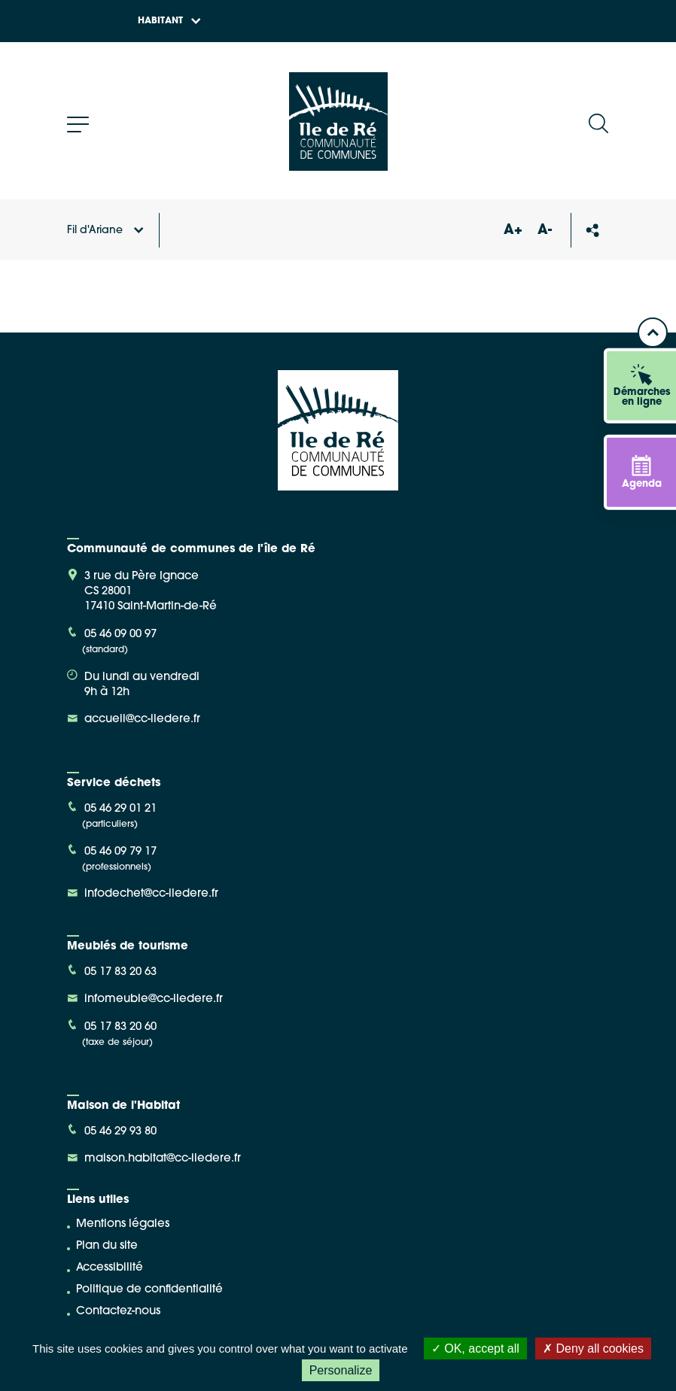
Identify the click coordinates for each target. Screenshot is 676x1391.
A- (544, 230)
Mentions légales (122, 1224)
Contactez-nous (118, 1311)
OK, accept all (475, 1348)
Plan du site (107, 1246)
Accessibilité (109, 1268)
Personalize (341, 1370)
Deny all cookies (593, 1348)
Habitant (169, 21)
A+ (512, 230)
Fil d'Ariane (105, 230)
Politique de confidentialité (149, 1289)
